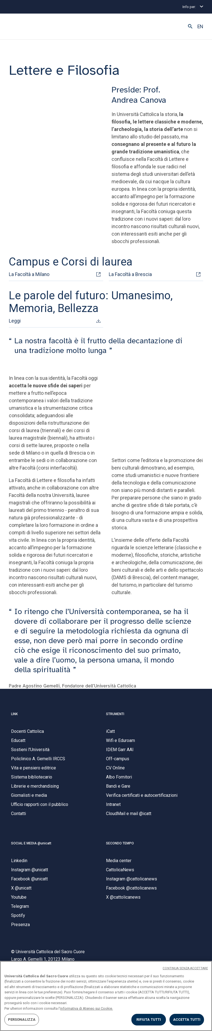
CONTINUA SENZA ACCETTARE (185, 968)
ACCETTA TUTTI (187, 1019)
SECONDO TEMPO (120, 843)
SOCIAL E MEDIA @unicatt (31, 843)
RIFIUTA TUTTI (148, 1019)
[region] (106, 996)
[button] (190, 26)
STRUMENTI (115, 714)
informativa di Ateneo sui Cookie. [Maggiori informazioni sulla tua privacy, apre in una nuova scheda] (86, 1008)
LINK (14, 714)
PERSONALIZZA (22, 1019)
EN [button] (200, 26)
